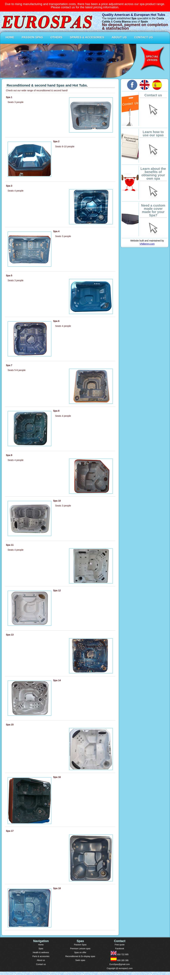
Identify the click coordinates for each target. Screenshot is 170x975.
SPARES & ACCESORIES (87, 37)
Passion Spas (80, 945)
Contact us (41, 964)
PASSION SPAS (32, 37)
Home (41, 945)
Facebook (119, 948)
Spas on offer (80, 952)
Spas (41, 948)
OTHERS (56, 37)
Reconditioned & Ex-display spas (80, 956)
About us (41, 960)
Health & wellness (41, 952)
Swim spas (80, 960)
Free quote (120, 945)
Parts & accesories (40, 956)
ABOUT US (119, 37)
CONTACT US (143, 37)
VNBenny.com (147, 243)
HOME (10, 37)
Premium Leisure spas (80, 948)
